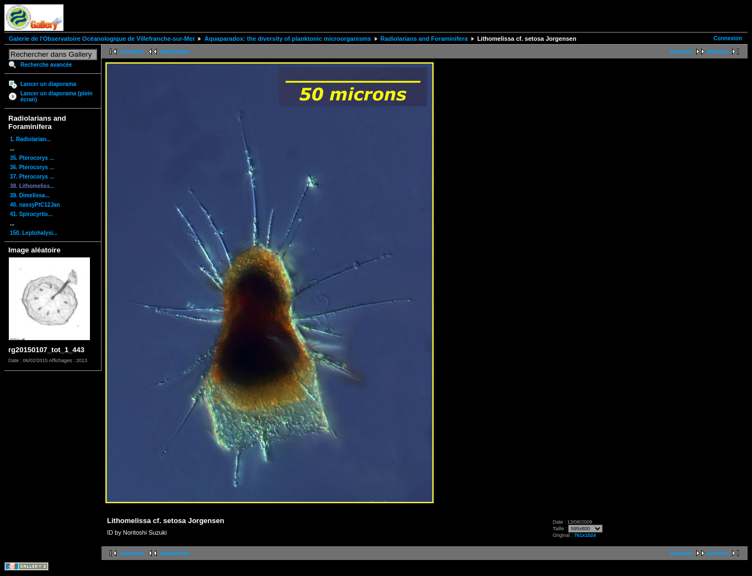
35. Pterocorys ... (32, 158)
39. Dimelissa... (30, 195)
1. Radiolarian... (30, 139)
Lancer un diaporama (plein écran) (56, 96)
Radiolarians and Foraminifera (424, 38)
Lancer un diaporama (48, 84)
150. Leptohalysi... (33, 233)
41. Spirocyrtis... (31, 214)
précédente (174, 52)
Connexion (727, 38)
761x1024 (585, 535)
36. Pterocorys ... (32, 167)
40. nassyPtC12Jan (35, 205)
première (131, 52)
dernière (718, 52)
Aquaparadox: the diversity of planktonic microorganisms (287, 38)
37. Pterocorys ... (32, 177)
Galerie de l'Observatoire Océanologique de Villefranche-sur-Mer (102, 38)
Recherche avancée (46, 65)
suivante (681, 52)
